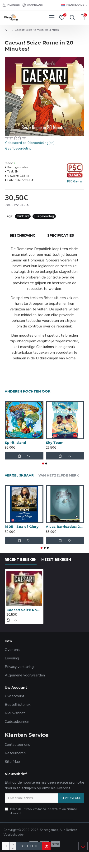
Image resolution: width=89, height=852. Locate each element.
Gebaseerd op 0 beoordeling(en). (30, 143)
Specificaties (60, 235)
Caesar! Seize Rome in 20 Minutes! (24, 610)
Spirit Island (15, 443)
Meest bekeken (56, 560)
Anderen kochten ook (27, 391)
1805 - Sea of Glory (21, 527)
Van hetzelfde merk (58, 475)
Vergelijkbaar (19, 475)
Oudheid (23, 216)
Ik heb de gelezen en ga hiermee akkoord (41, 811)
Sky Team (54, 443)
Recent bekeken (21, 560)
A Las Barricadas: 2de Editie (65, 527)
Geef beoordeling (18, 148)
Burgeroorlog (44, 216)
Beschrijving (22, 235)
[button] (43, 463)
